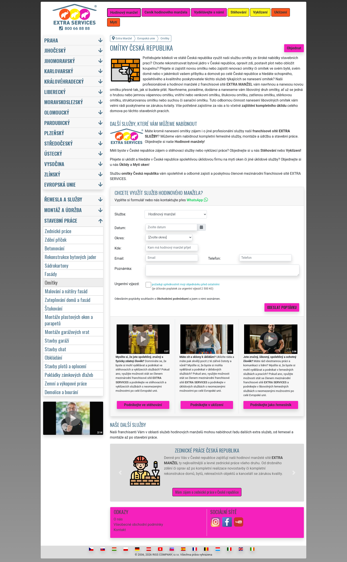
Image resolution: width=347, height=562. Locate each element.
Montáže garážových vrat (67, 331)
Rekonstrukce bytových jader (70, 256)
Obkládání (53, 357)
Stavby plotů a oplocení (65, 366)
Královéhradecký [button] (64, 81)
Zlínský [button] (52, 174)
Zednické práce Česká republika (207, 450)
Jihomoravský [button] (59, 60)
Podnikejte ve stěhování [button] (143, 405)
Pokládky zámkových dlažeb (69, 374)
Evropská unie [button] (60, 184)
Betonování (54, 248)
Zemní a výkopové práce (66, 383)
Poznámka (123, 269)
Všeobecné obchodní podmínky (138, 524)
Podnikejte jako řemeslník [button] (270, 405)
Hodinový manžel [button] (124, 12)
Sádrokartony (56, 265)
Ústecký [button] (53, 153)
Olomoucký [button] (56, 112)
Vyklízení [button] (260, 12)
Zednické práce (58, 230)
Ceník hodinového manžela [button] (166, 12)
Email (119, 258)
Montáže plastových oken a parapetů (69, 320)
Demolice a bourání (61, 391)
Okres (119, 238)
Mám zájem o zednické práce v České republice (207, 492)
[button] (120, 472)
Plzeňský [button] (54, 132)
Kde (118, 248)
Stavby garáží (57, 340)
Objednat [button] (294, 48)
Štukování (53, 308)
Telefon (214, 258)
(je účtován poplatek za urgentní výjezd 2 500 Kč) (182, 288)
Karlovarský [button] (58, 71)
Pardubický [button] (57, 122)
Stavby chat (55, 349)
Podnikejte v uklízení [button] (206, 405)
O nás (118, 519)
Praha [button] (51, 40)
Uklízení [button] (280, 12)
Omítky (51, 282)
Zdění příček (55, 239)
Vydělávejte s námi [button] (209, 12)
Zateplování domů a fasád (67, 299)
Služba (120, 214)
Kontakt (120, 530)
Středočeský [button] (58, 143)
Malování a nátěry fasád (66, 291)
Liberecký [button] (55, 91)
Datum (120, 228)
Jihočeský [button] (55, 50)
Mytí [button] (113, 22)
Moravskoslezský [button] (63, 101)
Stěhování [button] (239, 12)
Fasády (51, 273)
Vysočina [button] (54, 163)
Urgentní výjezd (127, 284)
